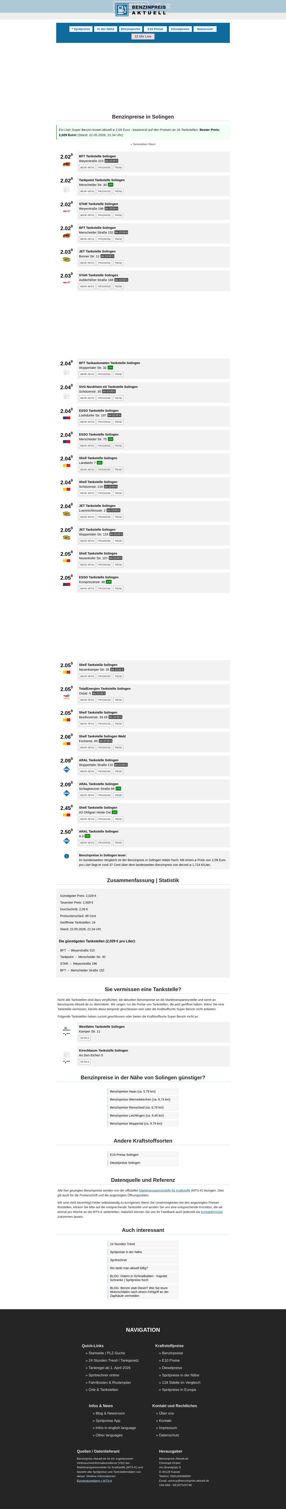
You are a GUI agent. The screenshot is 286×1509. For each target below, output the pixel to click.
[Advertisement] (143, 75)
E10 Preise (155, 29)
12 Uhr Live (143, 36)
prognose (104, 167)
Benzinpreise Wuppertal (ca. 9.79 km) (136, 1123)
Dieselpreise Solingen (125, 1162)
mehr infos (87, 167)
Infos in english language (116, 1428)
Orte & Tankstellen (103, 1390)
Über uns (166, 1413)
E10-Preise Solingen (124, 1154)
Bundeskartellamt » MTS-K (94, 1480)
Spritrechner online (104, 1375)
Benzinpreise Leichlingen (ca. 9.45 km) (137, 1115)
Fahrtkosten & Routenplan (110, 1383)
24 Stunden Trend (122, 1244)
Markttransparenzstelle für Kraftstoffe (165, 1190)
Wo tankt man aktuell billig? (129, 1268)
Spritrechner (118, 1260)
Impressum (168, 1428)
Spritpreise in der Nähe (126, 1252)
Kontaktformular (212, 1212)
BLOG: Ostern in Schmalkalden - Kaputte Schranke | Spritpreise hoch (138, 1278)
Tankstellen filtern (144, 144)
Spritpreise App (108, 1421)
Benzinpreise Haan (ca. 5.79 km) (133, 1091)
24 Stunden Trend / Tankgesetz (114, 1361)
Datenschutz (169, 1435)
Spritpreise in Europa (179, 1390)
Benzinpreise (130, 29)
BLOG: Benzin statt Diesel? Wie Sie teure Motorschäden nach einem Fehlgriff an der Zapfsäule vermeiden (139, 1292)
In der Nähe (105, 29)
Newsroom (205, 29)
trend (118, 167)
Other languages (109, 1435)
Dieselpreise (180, 29)
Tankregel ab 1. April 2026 (110, 1368)
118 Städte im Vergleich (181, 1383)
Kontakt (165, 1421)
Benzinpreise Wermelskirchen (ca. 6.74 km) (140, 1099)
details (84, 1037)
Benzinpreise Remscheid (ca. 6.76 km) (137, 1107)
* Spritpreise (81, 29)
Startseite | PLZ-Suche (107, 1353)
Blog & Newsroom (110, 1413)
